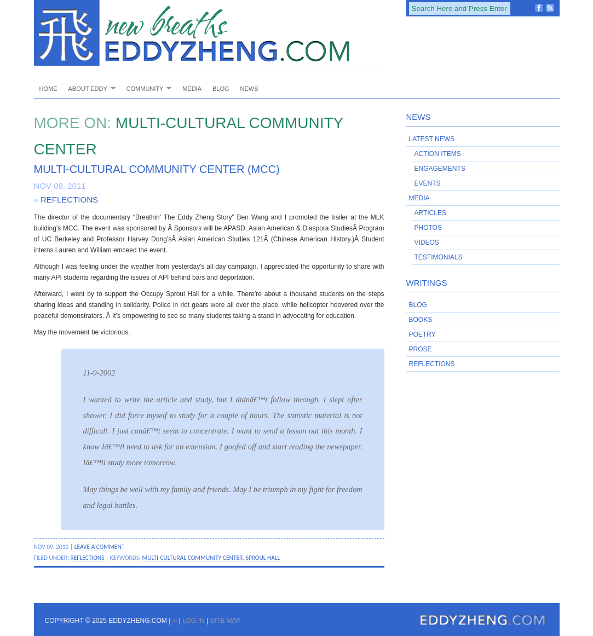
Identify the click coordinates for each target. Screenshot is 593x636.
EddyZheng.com (209, 33)
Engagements (439, 168)
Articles (430, 213)
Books (421, 319)
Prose (420, 349)
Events (427, 183)
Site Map (225, 621)
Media (191, 88)
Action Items (437, 154)
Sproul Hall (263, 558)
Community (146, 88)
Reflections (69, 199)
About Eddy (89, 88)
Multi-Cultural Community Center (192, 558)
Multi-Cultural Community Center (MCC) (157, 169)
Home (48, 88)
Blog (220, 88)
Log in (193, 621)
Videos (426, 242)
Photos (428, 228)
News (249, 88)
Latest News (432, 139)
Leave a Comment (99, 547)
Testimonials (438, 257)
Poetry (422, 334)
